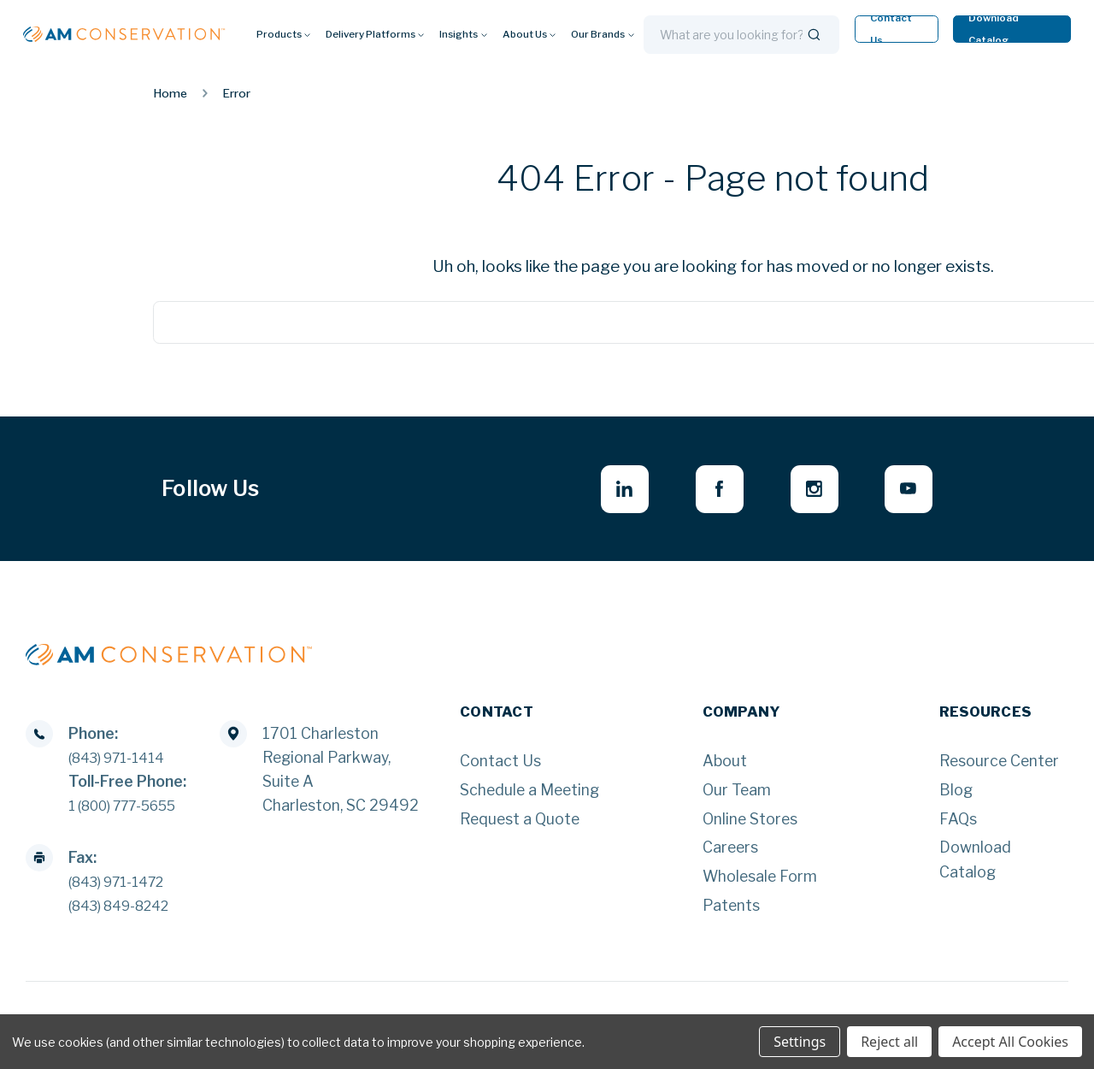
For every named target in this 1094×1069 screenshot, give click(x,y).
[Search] (814, 35)
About (725, 766)
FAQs (958, 824)
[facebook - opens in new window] (703, 491)
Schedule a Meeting (529, 795)
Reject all (889, 1041)
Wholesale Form (760, 881)
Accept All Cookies (1010, 1041)
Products (283, 34)
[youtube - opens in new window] (905, 491)
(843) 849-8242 (127, 910)
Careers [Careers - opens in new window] (730, 852)
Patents (731, 910)
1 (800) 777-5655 (132, 810)
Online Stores (750, 824)
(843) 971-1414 (123, 762)
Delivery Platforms (375, 34)
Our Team (737, 795)
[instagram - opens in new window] (805, 491)
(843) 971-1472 (124, 886)
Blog (956, 795)
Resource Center (999, 766)
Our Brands (602, 34)
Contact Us (891, 29)
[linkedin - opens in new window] (602, 491)
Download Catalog (993, 29)
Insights (463, 34)
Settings (799, 1041)
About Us (529, 34)
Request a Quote (519, 824)
